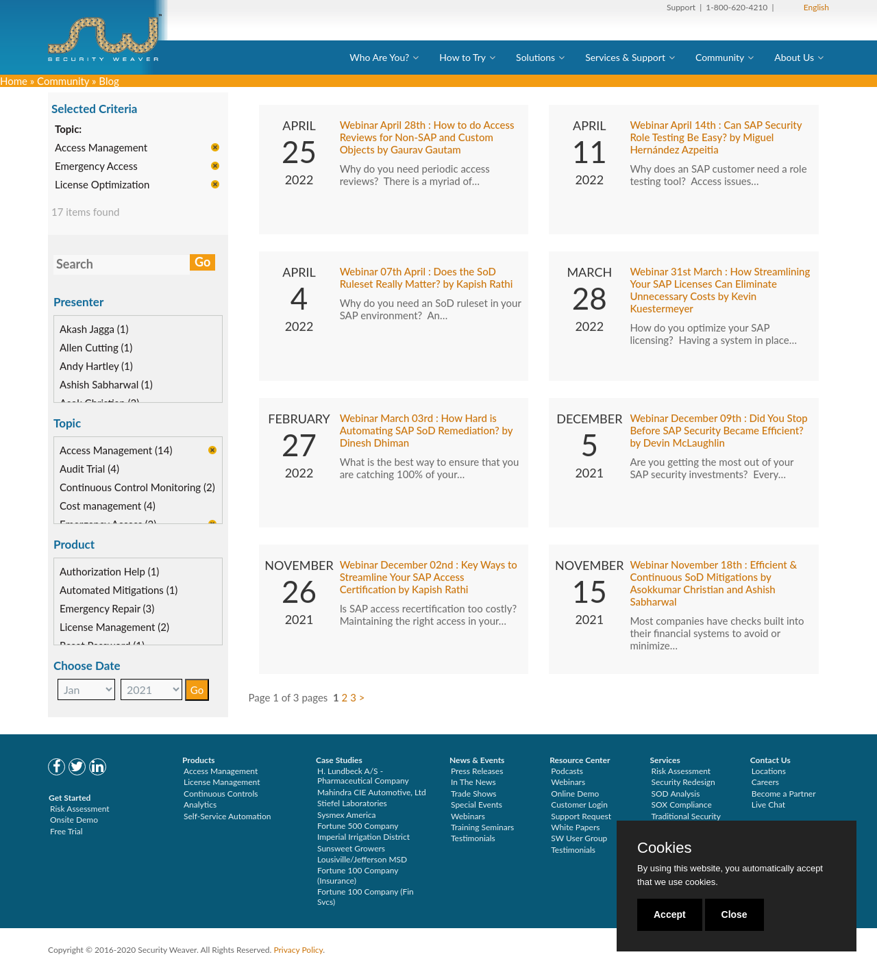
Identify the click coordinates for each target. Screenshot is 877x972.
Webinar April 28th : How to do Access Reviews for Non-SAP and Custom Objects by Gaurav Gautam (427, 138)
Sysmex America (346, 815)
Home (13, 81)
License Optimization (102, 185)
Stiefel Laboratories (352, 803)
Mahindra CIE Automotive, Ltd (371, 792)
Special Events (476, 804)
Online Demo (575, 793)
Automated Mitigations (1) (118, 590)
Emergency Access (96, 167)
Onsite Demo (74, 819)
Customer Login (579, 804)
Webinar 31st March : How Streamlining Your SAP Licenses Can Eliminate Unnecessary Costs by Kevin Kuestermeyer (720, 291)
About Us (794, 57)
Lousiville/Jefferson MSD (362, 859)
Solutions (535, 57)
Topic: (68, 130)
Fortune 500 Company (357, 826)
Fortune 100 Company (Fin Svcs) (365, 896)
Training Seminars (482, 827)
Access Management (101, 148)
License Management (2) (114, 627)
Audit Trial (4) (89, 469)
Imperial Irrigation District (363, 837)
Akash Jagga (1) (94, 329)
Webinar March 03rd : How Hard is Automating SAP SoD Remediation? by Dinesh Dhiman (426, 431)
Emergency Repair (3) (107, 609)
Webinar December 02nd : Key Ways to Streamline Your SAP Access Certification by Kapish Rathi (428, 578)
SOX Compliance (682, 804)
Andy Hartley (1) (96, 366)
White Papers (575, 827)
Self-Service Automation (227, 816)
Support (681, 7)
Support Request (581, 816)
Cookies (664, 848)
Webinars (468, 816)
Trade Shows (474, 793)
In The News (473, 782)
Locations (769, 771)
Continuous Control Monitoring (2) (137, 488)
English (816, 7)
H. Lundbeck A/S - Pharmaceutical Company (363, 776)
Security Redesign (683, 782)
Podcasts (567, 771)
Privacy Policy (298, 950)
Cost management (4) (108, 506)
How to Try (462, 57)
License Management (222, 782)
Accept (670, 914)
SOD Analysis (676, 793)
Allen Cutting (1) (96, 348)
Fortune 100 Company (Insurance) (357, 875)
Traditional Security (686, 816)
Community (719, 57)
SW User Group (579, 838)
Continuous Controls (221, 793)
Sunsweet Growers (351, 848)
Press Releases (477, 771)
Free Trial (66, 831)
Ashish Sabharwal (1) (106, 385)
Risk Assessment (80, 808)
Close (734, 914)
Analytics (200, 804)
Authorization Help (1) (109, 572)
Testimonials (473, 838)
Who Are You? (379, 57)
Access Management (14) (116, 451)
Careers (765, 782)
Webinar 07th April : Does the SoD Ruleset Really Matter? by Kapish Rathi (426, 278)
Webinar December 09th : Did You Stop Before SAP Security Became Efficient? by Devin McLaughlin (718, 431)
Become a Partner (784, 793)
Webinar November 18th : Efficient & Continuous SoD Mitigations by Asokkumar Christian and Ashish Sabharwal (713, 584)
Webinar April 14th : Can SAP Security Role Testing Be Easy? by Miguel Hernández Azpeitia (716, 138)
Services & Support (625, 57)
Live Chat (768, 804)
